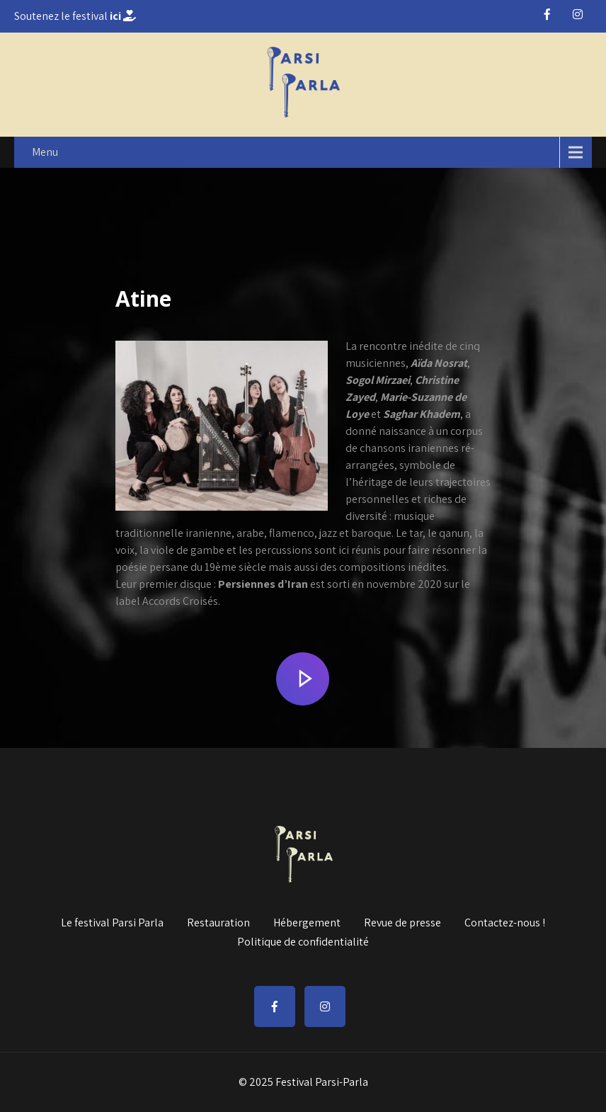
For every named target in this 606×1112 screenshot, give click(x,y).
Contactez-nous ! (504, 920)
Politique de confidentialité (303, 940)
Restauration (218, 920)
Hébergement (307, 920)
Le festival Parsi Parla (112, 920)
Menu (45, 151)
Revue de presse (402, 920)
